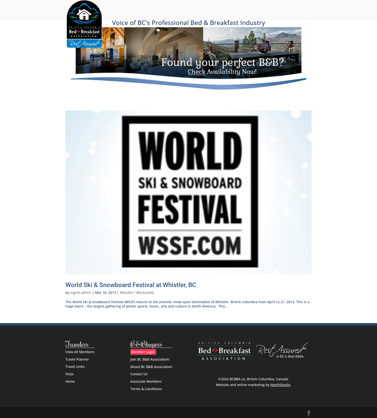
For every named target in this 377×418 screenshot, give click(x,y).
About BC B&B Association (151, 366)
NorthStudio (280, 384)
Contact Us (139, 374)
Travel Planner (77, 359)
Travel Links (75, 366)
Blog (308, 10)
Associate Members (146, 381)
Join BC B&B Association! (150, 359)
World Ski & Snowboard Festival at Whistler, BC (130, 285)
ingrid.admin (80, 292)
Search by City (216, 10)
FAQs (69, 374)
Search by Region (248, 10)
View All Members (79, 352)
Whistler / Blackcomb (137, 292)
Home (70, 381)
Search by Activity (283, 10)
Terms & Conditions (146, 389)
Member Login (143, 352)
